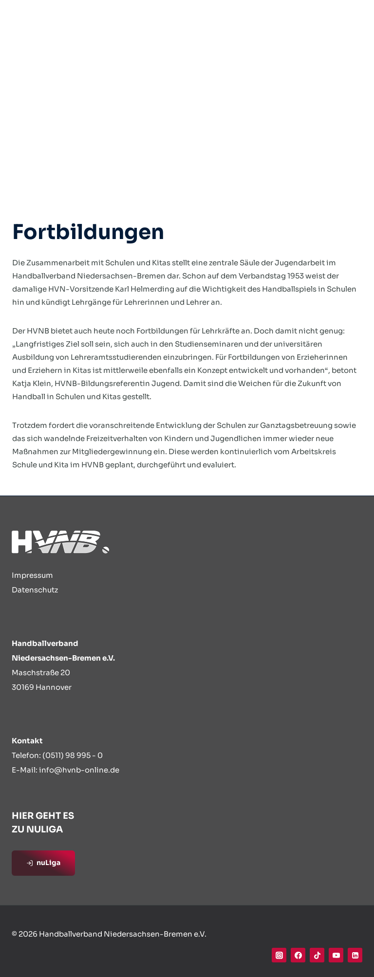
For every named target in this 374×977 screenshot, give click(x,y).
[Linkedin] (355, 955)
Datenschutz (35, 589)
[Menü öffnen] (351, 19)
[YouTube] (336, 955)
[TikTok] (317, 955)
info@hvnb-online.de (79, 769)
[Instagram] (279, 955)
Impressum (32, 575)
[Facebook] (298, 955)
